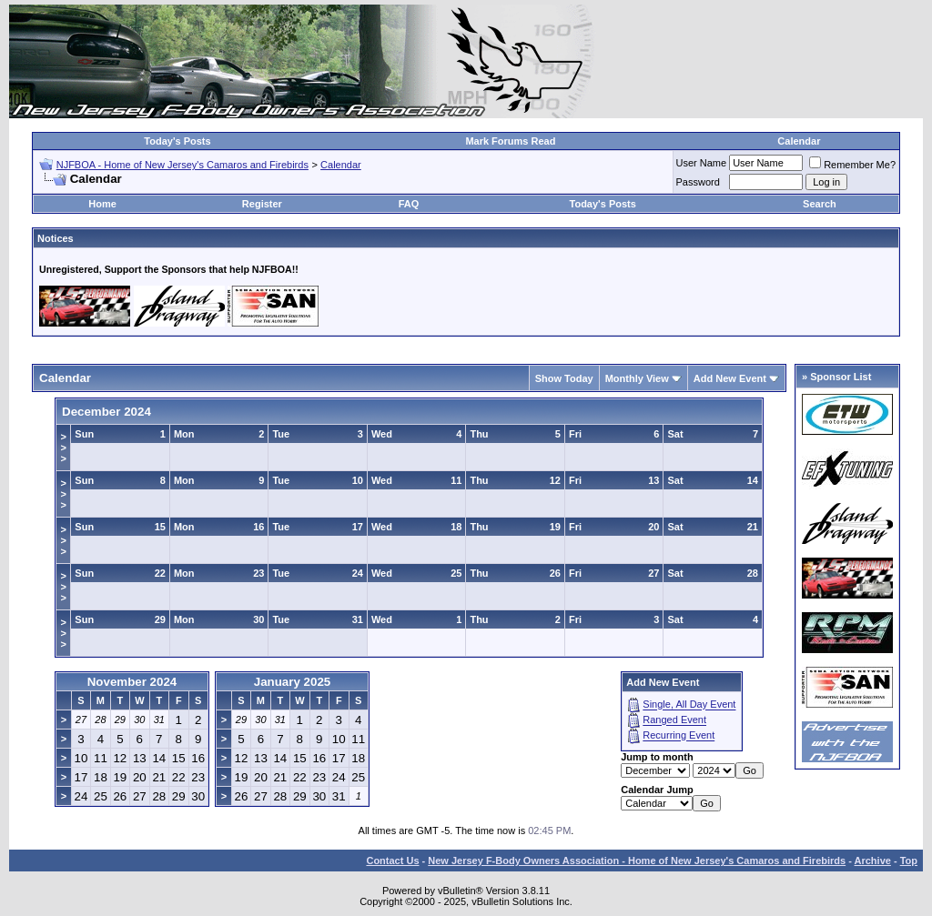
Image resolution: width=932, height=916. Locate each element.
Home (102, 203)
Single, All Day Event (689, 705)
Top (908, 860)
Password (698, 181)
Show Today (564, 378)
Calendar (798, 141)
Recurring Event (678, 735)
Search (819, 203)
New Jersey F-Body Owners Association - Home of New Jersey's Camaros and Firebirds (637, 860)
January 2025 (292, 682)
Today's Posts (177, 141)
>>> (63, 447)
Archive (873, 860)
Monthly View (637, 378)
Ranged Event (674, 720)
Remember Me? (852, 164)
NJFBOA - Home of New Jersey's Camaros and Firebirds (182, 164)
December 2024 (106, 411)
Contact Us (392, 860)
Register (262, 203)
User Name (701, 162)
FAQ (409, 203)
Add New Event (730, 378)
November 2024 (132, 682)
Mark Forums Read (510, 141)
